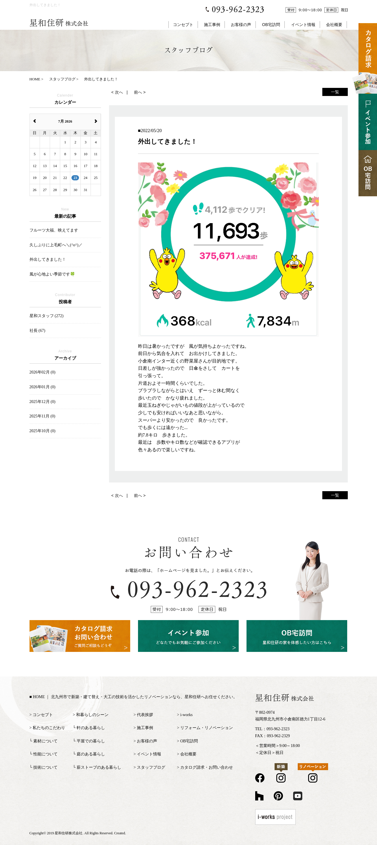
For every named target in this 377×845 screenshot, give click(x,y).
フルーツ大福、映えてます (54, 230)
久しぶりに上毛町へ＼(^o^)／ (56, 245)
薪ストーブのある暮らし (99, 767)
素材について (45, 741)
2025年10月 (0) (43, 431)
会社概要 (334, 24)
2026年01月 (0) (43, 387)
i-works (186, 715)
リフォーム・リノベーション (206, 728)
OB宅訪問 (271, 24)
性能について (45, 754)
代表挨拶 (145, 715)
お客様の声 (241, 24)
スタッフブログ (151, 767)
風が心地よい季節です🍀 (52, 274)
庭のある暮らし (91, 754)
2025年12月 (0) (43, 402)
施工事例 (212, 24)
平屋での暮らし (91, 741)
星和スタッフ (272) (47, 316)
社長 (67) (37, 330)
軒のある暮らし (91, 728)
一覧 (335, 92)
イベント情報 (303, 24)
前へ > (140, 92)
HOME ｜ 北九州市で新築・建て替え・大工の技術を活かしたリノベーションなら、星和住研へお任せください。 (135, 697)
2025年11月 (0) (42, 416)
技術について (45, 767)
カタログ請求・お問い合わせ (206, 767)
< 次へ (117, 92)
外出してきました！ (48, 259)
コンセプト (183, 24)
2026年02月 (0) (43, 372)
